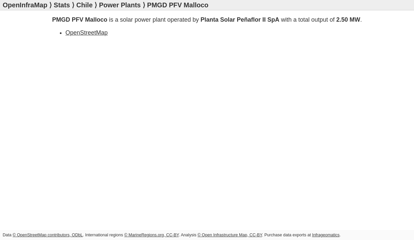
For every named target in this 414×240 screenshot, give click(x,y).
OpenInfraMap (25, 5)
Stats (62, 5)
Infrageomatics (326, 235)
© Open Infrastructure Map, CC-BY (230, 235)
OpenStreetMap (87, 32)
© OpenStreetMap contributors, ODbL (48, 235)
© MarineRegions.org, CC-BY (151, 235)
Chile (84, 5)
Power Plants (120, 5)
